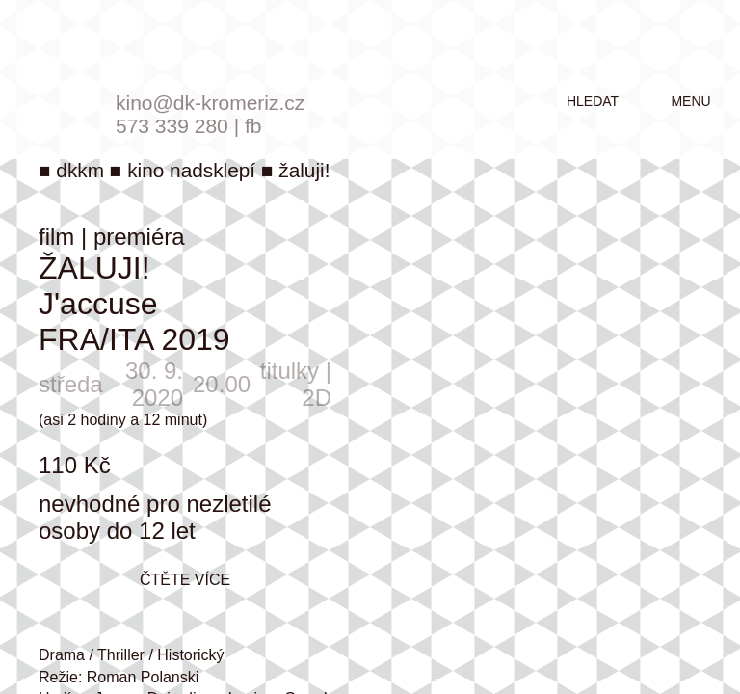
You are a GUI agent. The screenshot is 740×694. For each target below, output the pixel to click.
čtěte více (185, 580)
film (56, 237)
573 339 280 (172, 126)
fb (253, 126)
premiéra (139, 237)
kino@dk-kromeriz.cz (210, 103)
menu (690, 101)
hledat (593, 101)
